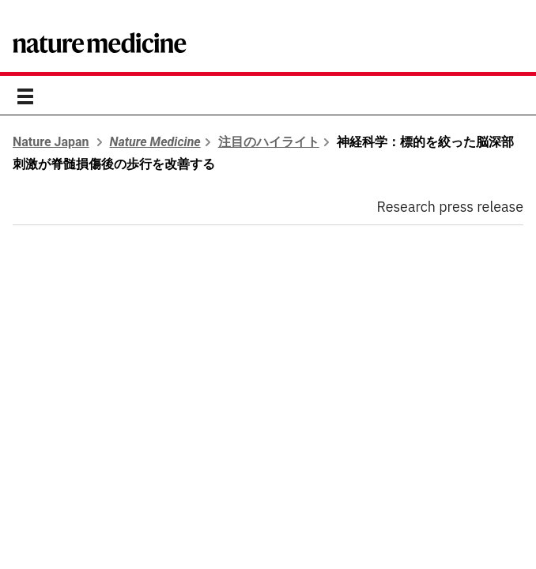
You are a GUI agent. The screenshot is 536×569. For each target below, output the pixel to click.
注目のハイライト (268, 141)
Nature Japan (51, 141)
